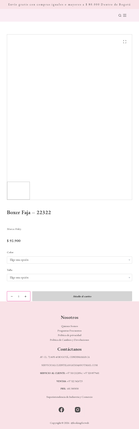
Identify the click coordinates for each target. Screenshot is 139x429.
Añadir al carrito (82, 296)
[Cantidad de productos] (18, 296)
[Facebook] (61, 410)
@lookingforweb (80, 422)
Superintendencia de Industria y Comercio (70, 397)
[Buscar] (120, 15)
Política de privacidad (69, 335)
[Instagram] (78, 410)
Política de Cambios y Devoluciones (69, 340)
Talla (9, 270)
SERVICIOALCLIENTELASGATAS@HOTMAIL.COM (69, 365)
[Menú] (124, 15)
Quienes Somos (69, 326)
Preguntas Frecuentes (70, 330)
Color (10, 252)
